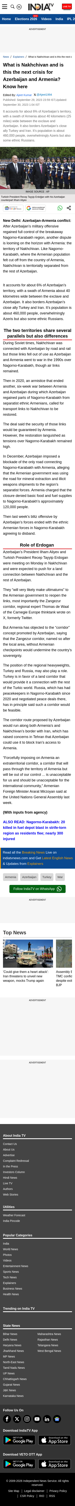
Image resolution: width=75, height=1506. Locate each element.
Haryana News (12, 1345)
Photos (7, 1254)
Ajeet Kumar (24, 95)
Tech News (10, 1277)
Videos (46, 19)
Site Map (13, 1491)
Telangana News (48, 1345)
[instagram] (27, 1419)
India (59, 19)
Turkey (46, 877)
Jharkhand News (13, 1350)
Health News (11, 1294)
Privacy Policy (58, 1491)
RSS (52, 1496)
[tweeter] (17, 1419)
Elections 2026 (26, 19)
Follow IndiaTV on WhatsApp (37, 889)
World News (10, 1249)
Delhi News (10, 1339)
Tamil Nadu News (14, 1367)
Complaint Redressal (16, 1160)
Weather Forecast (14, 1215)
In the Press (10, 1166)
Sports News (11, 1271)
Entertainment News (15, 1266)
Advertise (9, 1155)
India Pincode (11, 1220)
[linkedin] (47, 1419)
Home (6, 19)
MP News (9, 1356)
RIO (41, 1496)
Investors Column (14, 1172)
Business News (12, 1288)
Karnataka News (13, 1395)
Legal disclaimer (34, 1491)
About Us (9, 1149)
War (60, 877)
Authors (8, 1189)
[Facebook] (7, 1419)
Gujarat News (11, 1384)
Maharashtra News (49, 1334)
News (6, 56)
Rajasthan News (48, 1339)
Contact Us (10, 1144)
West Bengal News (49, 1350)
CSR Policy (27, 1496)
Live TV (7, 1183)
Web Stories (10, 1194)
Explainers (18, 56)
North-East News (13, 1362)
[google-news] (57, 1419)
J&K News (9, 1390)
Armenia (10, 877)
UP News (9, 1373)
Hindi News (10, 1177)
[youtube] (37, 1419)
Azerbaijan (29, 877)
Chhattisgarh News (15, 1379)
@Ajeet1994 (44, 94)
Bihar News (10, 1334)
